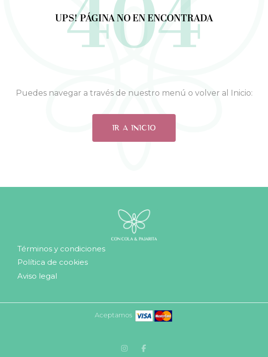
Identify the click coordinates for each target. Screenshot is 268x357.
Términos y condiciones (61, 248)
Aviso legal (37, 276)
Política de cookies (52, 262)
